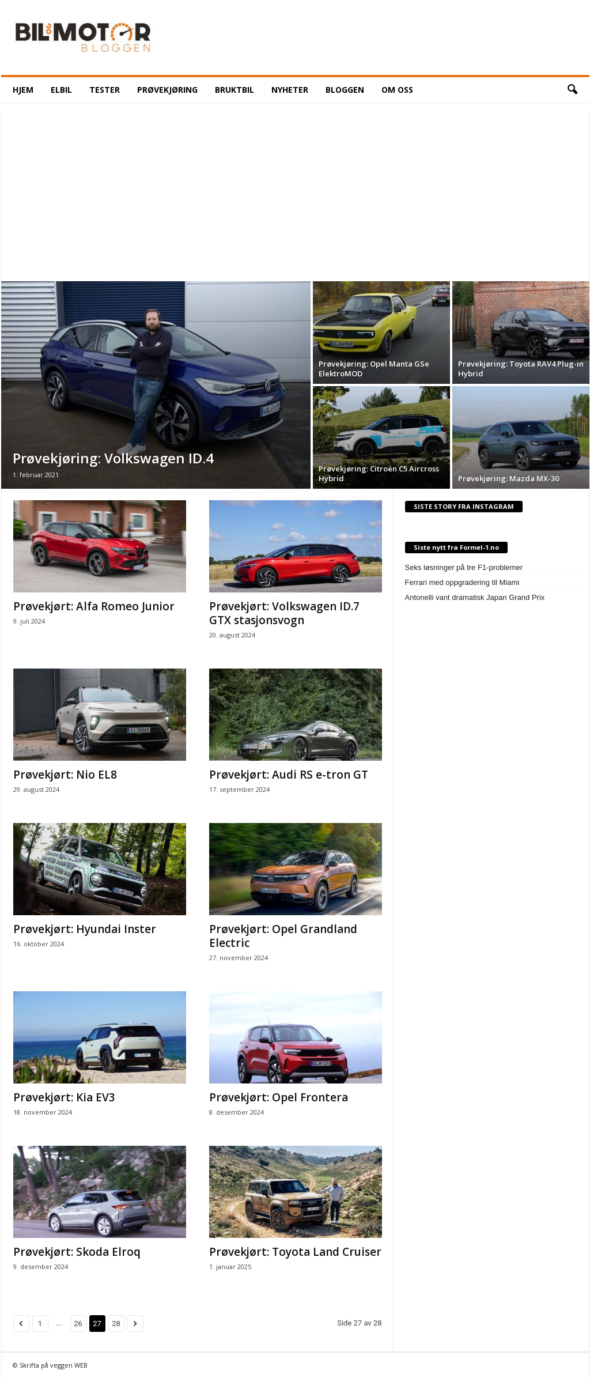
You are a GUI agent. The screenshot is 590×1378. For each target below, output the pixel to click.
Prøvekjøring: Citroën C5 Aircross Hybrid (379, 473)
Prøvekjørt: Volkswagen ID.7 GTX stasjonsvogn (284, 613)
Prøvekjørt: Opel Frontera (278, 1097)
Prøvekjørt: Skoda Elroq (77, 1251)
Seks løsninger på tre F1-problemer (464, 567)
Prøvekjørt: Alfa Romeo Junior (94, 606)
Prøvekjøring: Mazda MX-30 (508, 478)
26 (78, 1323)
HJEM (23, 89)
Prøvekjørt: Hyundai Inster (84, 929)
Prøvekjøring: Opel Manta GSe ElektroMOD (374, 368)
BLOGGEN (345, 89)
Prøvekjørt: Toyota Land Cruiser (295, 1251)
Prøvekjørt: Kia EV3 (64, 1097)
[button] (572, 90)
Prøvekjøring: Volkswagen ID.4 (113, 457)
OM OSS (397, 89)
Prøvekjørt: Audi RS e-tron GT (288, 774)
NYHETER (289, 89)
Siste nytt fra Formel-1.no (456, 547)
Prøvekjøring (167, 89)
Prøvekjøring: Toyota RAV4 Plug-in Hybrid (521, 368)
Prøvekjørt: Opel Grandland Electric (283, 936)
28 (116, 1323)
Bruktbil (234, 89)
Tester (104, 89)
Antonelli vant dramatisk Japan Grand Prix (475, 597)
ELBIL (61, 89)
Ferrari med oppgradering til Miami (462, 582)
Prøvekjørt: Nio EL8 (65, 774)
